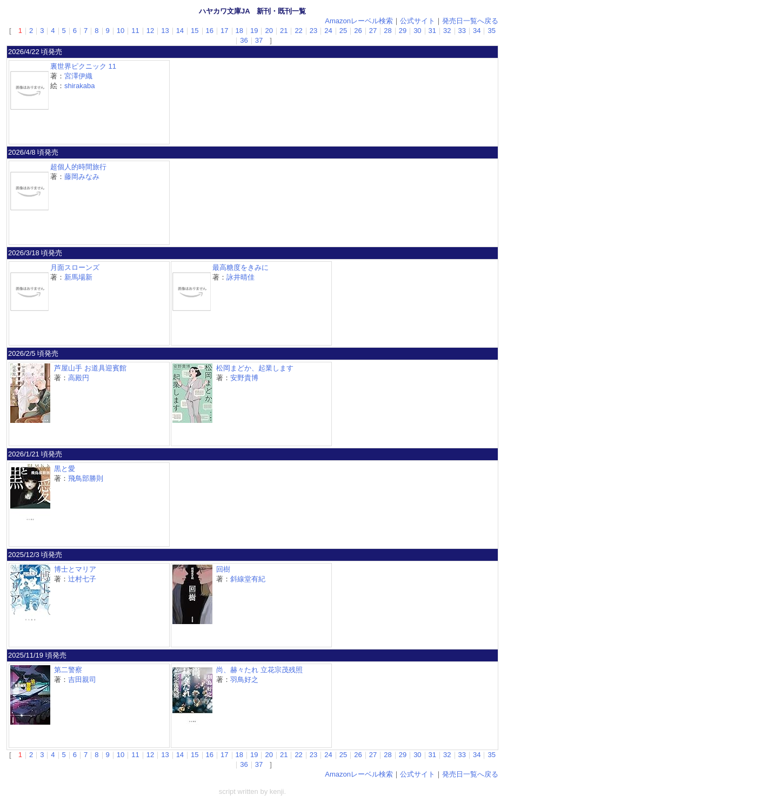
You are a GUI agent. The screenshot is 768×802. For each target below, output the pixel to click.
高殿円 (78, 378)
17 (224, 30)
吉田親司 (82, 679)
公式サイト (417, 21)
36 (244, 40)
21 (284, 30)
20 (268, 30)
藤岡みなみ (81, 177)
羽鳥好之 (244, 679)
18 (239, 30)
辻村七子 (82, 579)
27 (373, 30)
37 (259, 40)
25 (343, 30)
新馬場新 (78, 277)
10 (120, 30)
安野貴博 (244, 378)
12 (150, 30)
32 (447, 30)
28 (387, 30)
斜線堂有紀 (247, 579)
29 (402, 30)
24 (328, 30)
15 (194, 30)
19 (254, 30)
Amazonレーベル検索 (359, 21)
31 (432, 30)
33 (462, 30)
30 (417, 30)
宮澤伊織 (78, 76)
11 (135, 30)
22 (298, 30)
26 (358, 30)
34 (476, 30)
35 (491, 30)
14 (180, 30)
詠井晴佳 (240, 277)
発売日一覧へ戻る (470, 21)
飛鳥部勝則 (85, 478)
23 (313, 30)
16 (209, 30)
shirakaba (79, 86)
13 (165, 30)
